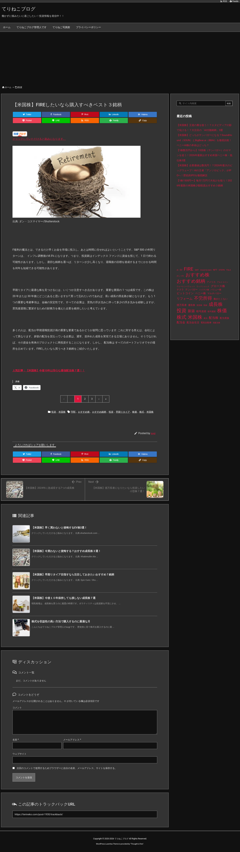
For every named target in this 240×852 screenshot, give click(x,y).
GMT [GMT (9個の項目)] (197, 270)
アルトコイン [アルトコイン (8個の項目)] (222, 282)
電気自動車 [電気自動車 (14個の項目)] (206, 322)
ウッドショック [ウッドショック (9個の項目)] (202, 286)
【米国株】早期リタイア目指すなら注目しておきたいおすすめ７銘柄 (73, 574)
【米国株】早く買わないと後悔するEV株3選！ (59, 527)
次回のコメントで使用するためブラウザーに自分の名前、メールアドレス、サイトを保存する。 (67, 768)
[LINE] (56, 120)
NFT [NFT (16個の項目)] (215, 269)
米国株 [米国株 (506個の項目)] (195, 317)
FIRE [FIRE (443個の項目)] (188, 269)
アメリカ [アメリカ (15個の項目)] (211, 282)
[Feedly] (114, 120)
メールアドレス (72, 739)
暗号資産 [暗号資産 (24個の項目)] (201, 311)
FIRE (73, 412)
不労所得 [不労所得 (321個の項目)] (203, 298)
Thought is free (137, 844)
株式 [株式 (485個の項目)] (181, 317)
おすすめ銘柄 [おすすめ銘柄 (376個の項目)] (191, 281)
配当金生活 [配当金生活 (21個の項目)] (193, 322)
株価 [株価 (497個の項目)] (222, 310)
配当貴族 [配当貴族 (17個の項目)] (224, 318)
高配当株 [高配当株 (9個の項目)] (216, 323)
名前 (15, 739)
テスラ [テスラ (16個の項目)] (180, 289)
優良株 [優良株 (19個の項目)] (191, 305)
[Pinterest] (85, 114)
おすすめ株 (84, 412)
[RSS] (85, 120)
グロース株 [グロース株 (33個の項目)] (218, 286)
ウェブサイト (19, 753)
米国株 (62, 412)
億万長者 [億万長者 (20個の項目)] (182, 305)
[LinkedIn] (114, 114)
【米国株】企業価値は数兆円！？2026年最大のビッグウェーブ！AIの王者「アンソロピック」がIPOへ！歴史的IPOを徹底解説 (204, 170)
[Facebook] (56, 114)
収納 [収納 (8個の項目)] (205, 305)
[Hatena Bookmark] (142, 114)
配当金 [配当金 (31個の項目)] (181, 322)
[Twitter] (27, 114)
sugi (153, 433)
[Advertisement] (120, 56)
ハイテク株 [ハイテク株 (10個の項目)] (204, 290)
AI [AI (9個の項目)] (177, 270)
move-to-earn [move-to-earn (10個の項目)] (206, 270)
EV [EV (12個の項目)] (181, 270)
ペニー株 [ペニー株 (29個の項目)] (200, 293)
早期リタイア (123, 412)
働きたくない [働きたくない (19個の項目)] (221, 299)
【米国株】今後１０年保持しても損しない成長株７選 (64, 598)
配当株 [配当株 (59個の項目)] (213, 318)
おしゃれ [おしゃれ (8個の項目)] (180, 276)
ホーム (8, 87)
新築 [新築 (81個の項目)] (191, 311)
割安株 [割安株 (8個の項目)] (199, 305)
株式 (141, 412)
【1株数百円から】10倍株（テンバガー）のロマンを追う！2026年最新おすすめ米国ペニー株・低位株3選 (204, 155)
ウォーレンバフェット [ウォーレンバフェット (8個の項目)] (186, 286)
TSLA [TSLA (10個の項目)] (228, 270)
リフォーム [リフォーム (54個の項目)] (184, 299)
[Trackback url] (84, 814)
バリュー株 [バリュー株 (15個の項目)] (215, 289)
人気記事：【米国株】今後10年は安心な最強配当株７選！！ (48, 370)
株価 (134, 412)
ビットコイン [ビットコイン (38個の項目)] (185, 293)
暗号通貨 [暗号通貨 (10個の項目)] (212, 311)
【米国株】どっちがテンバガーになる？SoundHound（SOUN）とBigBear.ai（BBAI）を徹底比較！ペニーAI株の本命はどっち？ (204, 140)
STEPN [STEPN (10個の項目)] (222, 270)
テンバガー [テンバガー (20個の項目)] (191, 289)
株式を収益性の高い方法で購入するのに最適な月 (61, 621)
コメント (17, 707)
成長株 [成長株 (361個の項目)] (216, 304)
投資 (20, 87)
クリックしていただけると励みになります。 (39, 138)
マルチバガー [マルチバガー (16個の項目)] (214, 293)
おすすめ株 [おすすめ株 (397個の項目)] (198, 275)
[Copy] (142, 120)
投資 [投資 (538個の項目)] (181, 310)
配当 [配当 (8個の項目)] (206, 318)
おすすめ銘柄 (99, 412)
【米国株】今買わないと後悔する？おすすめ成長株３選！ (66, 551)
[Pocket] (27, 120)
